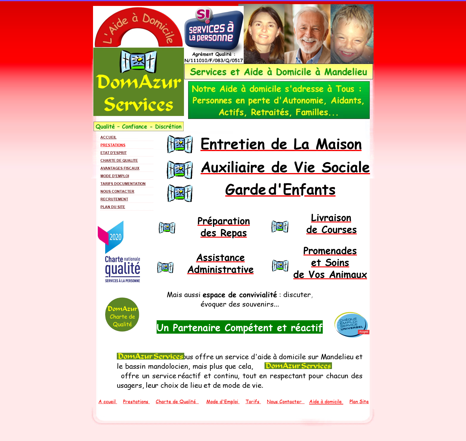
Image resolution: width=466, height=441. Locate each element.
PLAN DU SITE (112, 207)
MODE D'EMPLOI (114, 176)
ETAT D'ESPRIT (113, 152)
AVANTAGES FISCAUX (119, 168)
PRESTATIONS (112, 145)
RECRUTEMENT (114, 199)
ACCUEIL (108, 137)
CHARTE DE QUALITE (119, 160)
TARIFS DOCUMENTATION (123, 183)
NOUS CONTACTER (117, 191)
